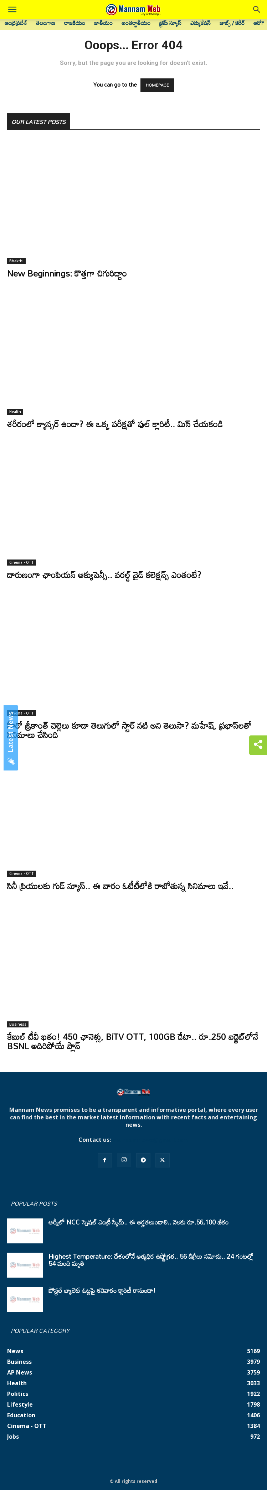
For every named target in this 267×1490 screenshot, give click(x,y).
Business (17, 1024)
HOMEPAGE (157, 85)
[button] (12, 9)
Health (15, 411)
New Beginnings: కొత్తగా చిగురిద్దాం (67, 273)
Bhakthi (16, 260)
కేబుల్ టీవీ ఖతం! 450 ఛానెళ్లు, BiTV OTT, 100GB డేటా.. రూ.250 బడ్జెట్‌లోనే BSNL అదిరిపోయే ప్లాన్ (132, 1041)
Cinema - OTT (21, 562)
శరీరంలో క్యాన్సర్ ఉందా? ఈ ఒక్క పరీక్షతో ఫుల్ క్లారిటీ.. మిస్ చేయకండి (115, 424)
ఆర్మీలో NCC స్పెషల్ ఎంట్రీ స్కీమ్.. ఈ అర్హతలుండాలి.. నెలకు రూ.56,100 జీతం (138, 1222)
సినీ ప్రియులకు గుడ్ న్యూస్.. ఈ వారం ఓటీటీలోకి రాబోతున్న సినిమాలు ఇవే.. (120, 885)
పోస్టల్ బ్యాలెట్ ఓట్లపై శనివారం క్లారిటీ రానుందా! (101, 1290)
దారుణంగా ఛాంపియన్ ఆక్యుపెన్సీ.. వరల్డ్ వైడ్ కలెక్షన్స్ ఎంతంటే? (104, 574)
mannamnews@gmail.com (150, 1140)
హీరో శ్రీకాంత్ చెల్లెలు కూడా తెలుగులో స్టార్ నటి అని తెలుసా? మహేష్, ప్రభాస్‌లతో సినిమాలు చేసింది (129, 730)
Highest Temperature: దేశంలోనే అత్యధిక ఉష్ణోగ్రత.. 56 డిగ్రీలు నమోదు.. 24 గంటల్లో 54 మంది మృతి (150, 1260)
